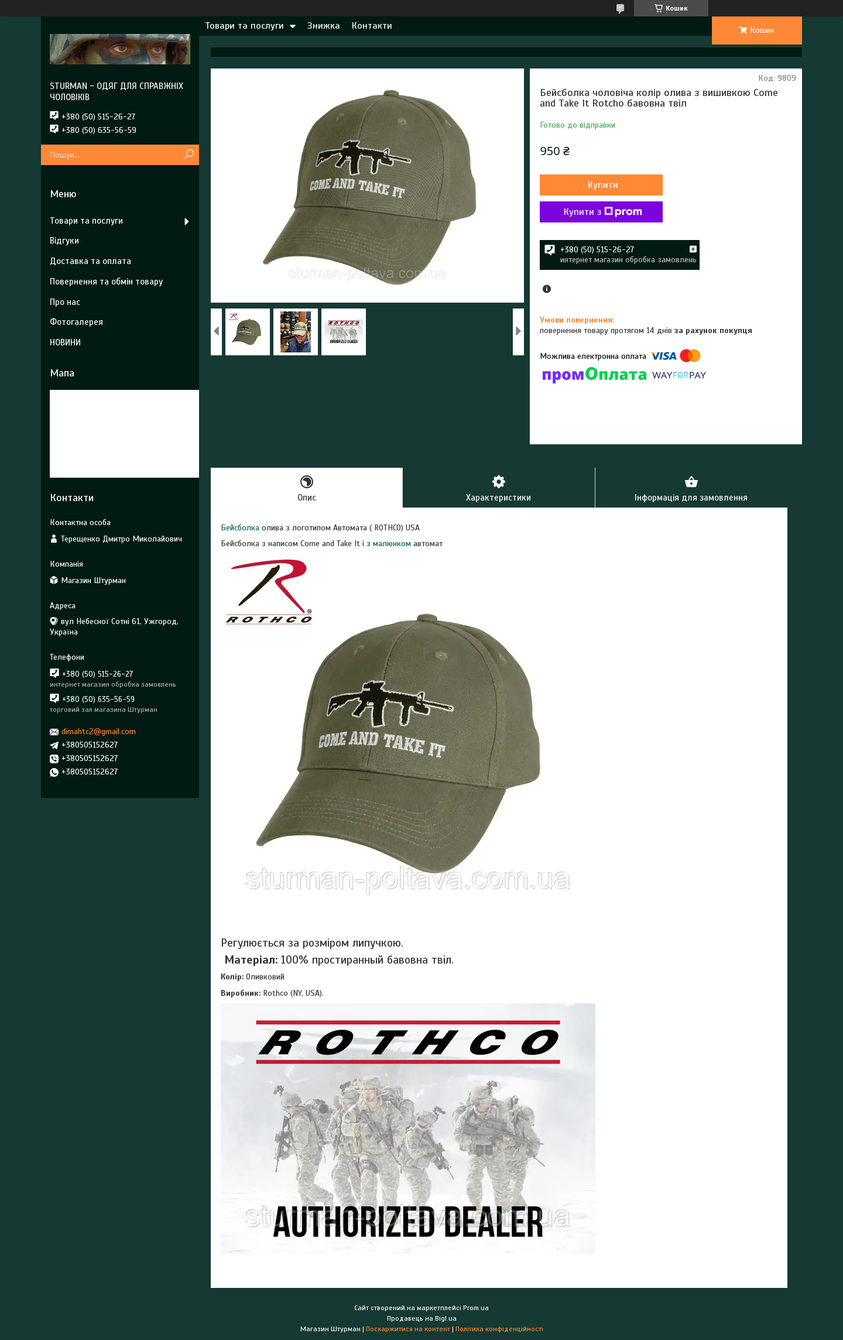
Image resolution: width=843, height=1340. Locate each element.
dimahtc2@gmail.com (98, 731)
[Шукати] (189, 155)
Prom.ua (476, 1308)
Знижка (323, 26)
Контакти (372, 26)
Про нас (65, 302)
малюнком (392, 544)
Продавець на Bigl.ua (422, 1318)
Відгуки (64, 240)
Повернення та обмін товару (106, 281)
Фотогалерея (76, 322)
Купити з (603, 212)
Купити (603, 185)
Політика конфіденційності (499, 1329)
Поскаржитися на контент (408, 1329)
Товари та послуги (244, 26)
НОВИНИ (65, 342)
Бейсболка (240, 528)
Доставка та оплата (90, 261)
